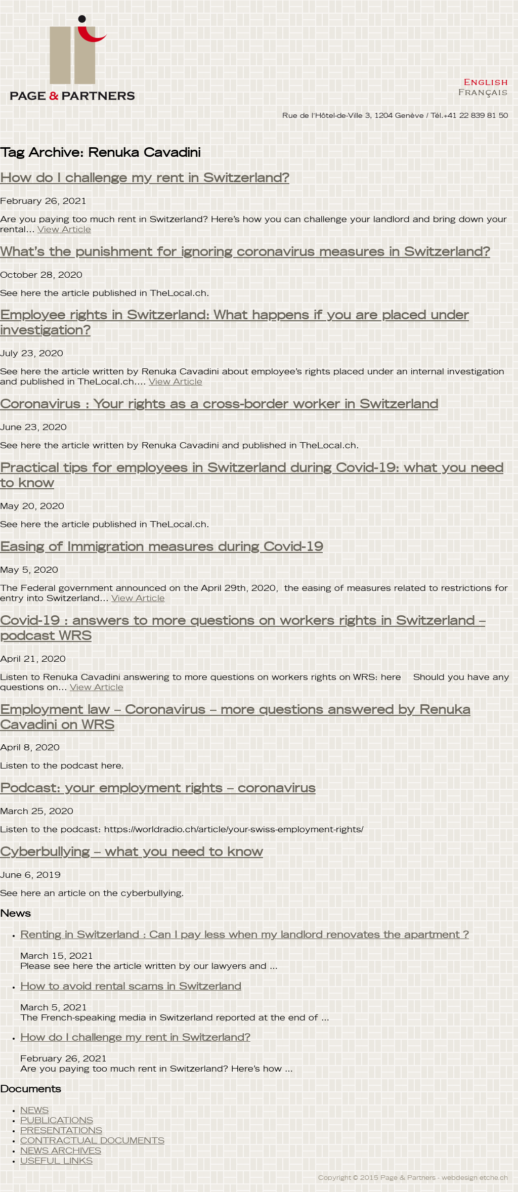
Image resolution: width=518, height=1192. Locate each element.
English (485, 81)
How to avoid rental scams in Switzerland (130, 987)
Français (483, 91)
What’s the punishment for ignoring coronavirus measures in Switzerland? (245, 252)
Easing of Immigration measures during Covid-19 (161, 547)
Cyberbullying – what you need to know (131, 852)
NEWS (34, 1110)
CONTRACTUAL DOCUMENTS (92, 1141)
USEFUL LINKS (56, 1161)
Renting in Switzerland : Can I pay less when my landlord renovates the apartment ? (244, 935)
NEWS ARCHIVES (60, 1151)
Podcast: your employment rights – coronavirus (158, 789)
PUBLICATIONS (56, 1121)
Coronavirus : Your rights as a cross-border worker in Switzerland (219, 405)
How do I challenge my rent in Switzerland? (144, 179)
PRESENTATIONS (61, 1131)
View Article (64, 230)
